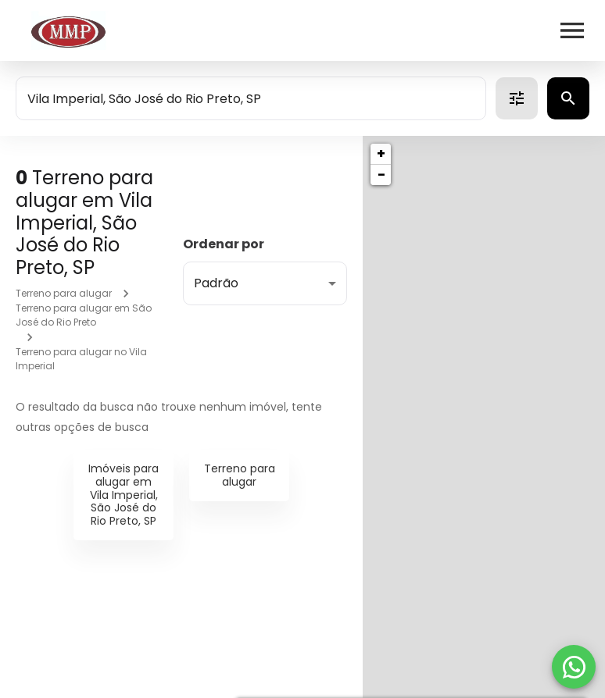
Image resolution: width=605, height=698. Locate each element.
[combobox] (251, 98)
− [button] (381, 174)
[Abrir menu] (572, 30)
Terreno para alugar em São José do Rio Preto (84, 315)
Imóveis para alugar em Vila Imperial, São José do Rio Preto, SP (123, 495)
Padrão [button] (216, 283)
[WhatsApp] (574, 667)
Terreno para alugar (64, 293)
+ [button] (381, 153)
